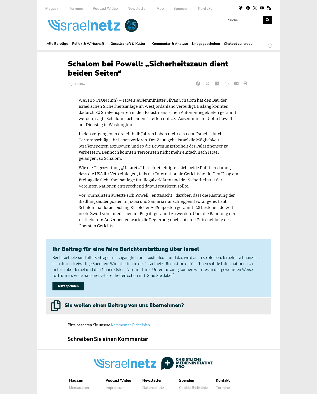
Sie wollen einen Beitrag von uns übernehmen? (124, 305)
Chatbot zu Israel (238, 43)
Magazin (52, 8)
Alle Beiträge (57, 43)
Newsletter (137, 8)
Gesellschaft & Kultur (129, 43)
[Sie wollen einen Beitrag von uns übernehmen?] (55, 305)
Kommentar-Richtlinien (130, 325)
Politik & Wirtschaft (89, 43)
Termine (76, 8)
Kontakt (205, 8)
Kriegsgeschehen (206, 43)
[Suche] (267, 20)
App (160, 8)
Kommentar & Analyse (170, 43)
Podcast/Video (105, 8)
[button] (198, 84)
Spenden (180, 8)
